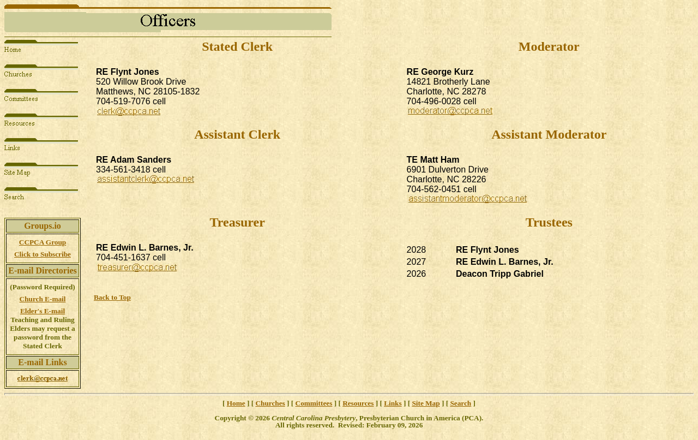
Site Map (426, 403)
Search (460, 403)
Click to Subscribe (42, 254)
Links (392, 403)
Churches (270, 403)
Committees (314, 403)
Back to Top (112, 297)
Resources (358, 403)
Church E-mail (43, 299)
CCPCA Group (42, 242)
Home (236, 403)
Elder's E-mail (42, 311)
